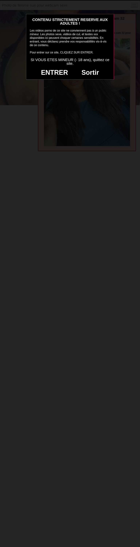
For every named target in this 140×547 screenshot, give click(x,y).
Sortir (90, 72)
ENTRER (54, 72)
